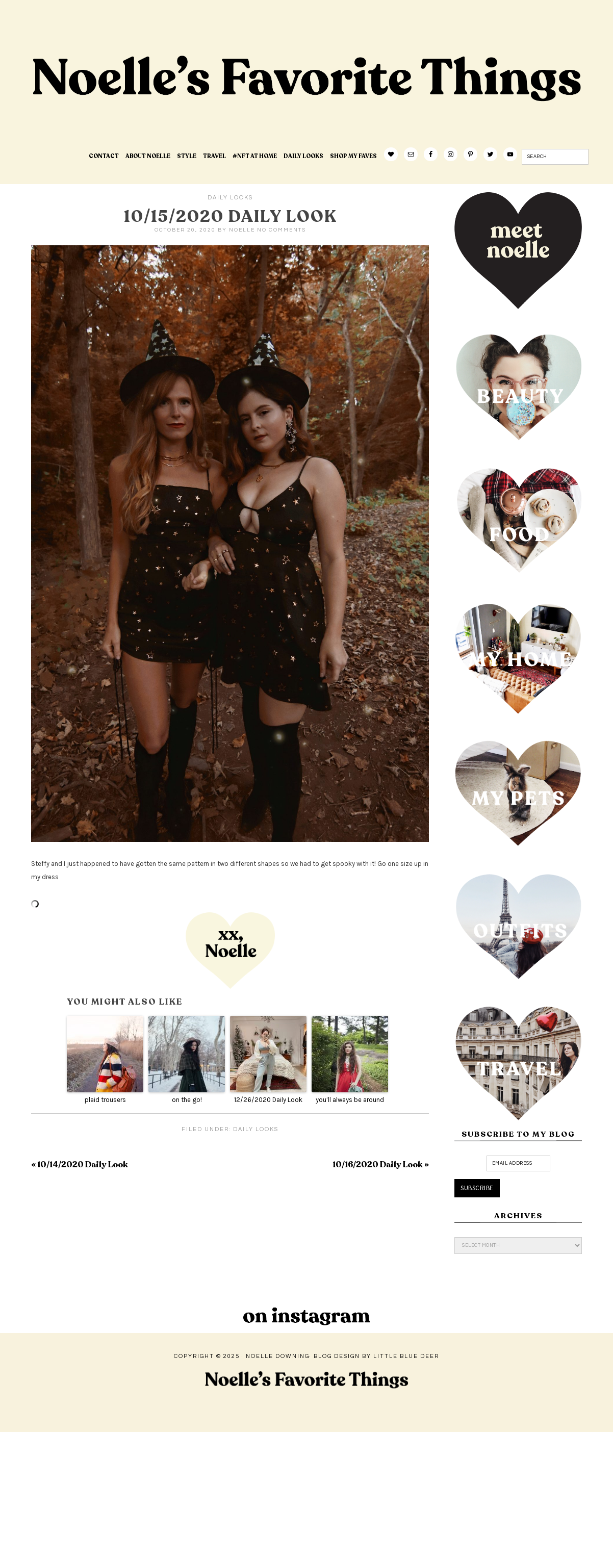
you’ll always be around (350, 1100)
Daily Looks (230, 197)
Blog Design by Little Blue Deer (376, 1356)
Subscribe (477, 1188)
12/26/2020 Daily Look (268, 1100)
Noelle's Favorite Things (192, 110)
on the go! (187, 1100)
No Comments (281, 230)
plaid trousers (105, 1100)
